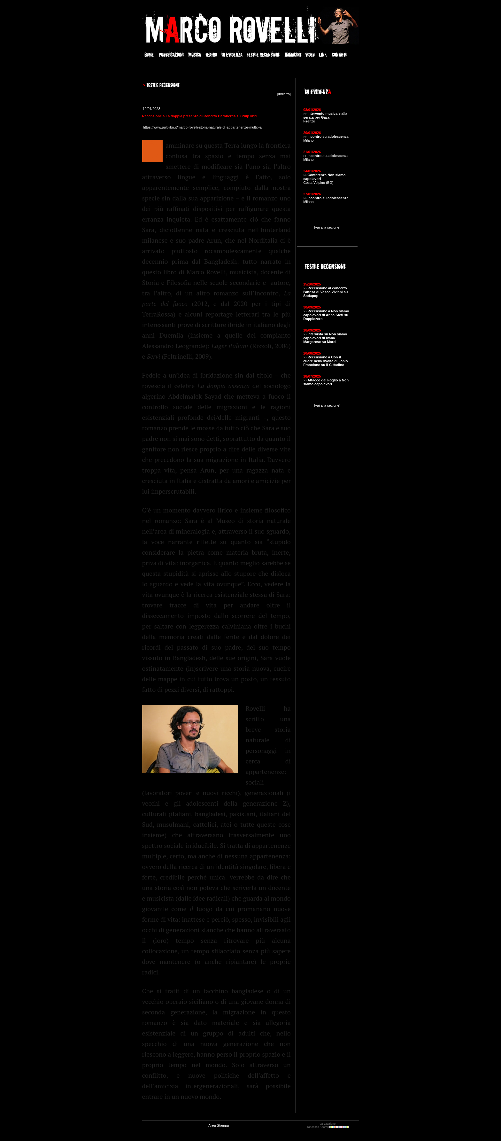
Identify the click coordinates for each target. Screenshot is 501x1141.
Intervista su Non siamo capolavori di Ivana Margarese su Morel (325, 338)
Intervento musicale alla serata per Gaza (325, 115)
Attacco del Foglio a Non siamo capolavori (326, 382)
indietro (284, 94)
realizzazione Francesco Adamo (327, 1125)
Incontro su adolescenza (327, 136)
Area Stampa (218, 1125)
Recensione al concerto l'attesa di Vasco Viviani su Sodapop (325, 292)
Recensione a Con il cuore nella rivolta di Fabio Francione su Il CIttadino (325, 361)
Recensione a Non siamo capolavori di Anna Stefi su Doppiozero (326, 315)
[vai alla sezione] (327, 227)
